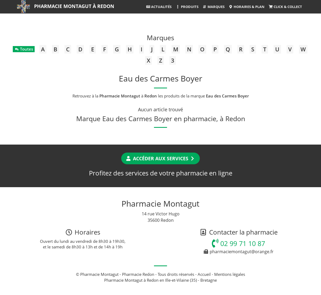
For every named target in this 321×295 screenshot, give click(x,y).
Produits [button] (187, 6)
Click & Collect (285, 6)
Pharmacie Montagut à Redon (74, 6)
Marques (213, 6)
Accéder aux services (160, 158)
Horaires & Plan (247, 6)
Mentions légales (229, 274)
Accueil (204, 274)
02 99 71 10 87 (238, 243)
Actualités (159, 6)
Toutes (23, 49)
